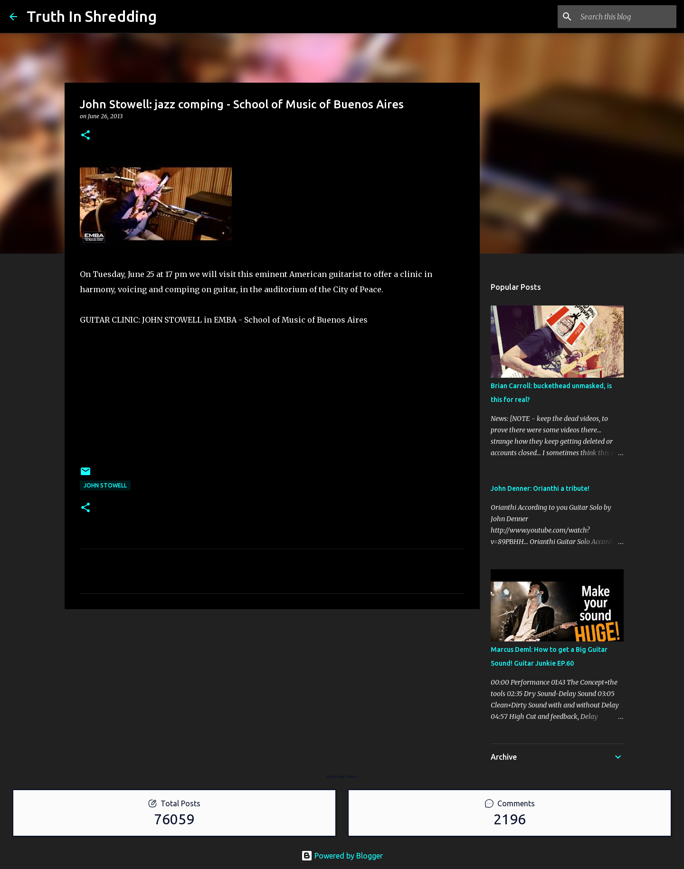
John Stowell (105, 485)
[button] (85, 135)
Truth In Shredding (92, 16)
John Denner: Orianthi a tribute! (540, 488)
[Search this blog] (626, 16)
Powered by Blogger (342, 855)
